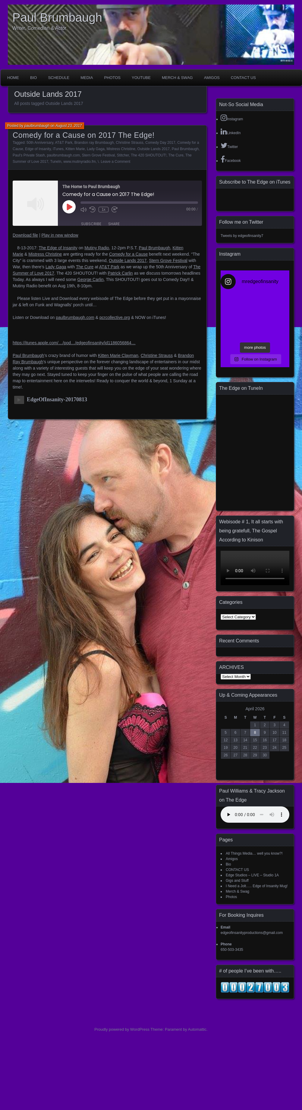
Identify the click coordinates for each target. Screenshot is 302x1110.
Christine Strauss (129, 142)
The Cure (176, 155)
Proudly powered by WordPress (121, 1029)
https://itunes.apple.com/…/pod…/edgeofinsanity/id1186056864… (74, 342)
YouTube (141, 77)
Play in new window (59, 235)
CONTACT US (243, 77)
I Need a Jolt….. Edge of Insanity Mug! (257, 886)
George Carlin (90, 279)
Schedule (58, 77)
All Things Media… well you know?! (254, 853)
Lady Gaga (96, 149)
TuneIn (55, 161)
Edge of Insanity (38, 149)
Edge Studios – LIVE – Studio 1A (252, 875)
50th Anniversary (40, 142)
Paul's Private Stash (29, 155)
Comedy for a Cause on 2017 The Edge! (84, 135)
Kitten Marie (75, 149)
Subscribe (91, 223)
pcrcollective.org (114, 317)
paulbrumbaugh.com (63, 155)
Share (114, 223)
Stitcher (123, 155)
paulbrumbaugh (36, 126)
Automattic (197, 1029)
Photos (112, 77)
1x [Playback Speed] (103, 209)
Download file (25, 235)
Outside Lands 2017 (153, 149)
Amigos (212, 77)
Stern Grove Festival (98, 155)
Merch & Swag (177, 77)
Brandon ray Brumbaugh (94, 142)
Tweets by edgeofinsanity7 (242, 236)
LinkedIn (231, 131)
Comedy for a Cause (128, 254)
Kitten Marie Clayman (118, 355)
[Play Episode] (69, 206)
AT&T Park (64, 142)
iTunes (58, 149)
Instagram (232, 117)
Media (86, 77)
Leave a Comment (115, 161)
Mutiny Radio (96, 247)
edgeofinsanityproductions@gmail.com (252, 933)
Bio (33, 77)
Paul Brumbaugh (57, 17)
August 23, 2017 (68, 126)
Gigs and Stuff (237, 880)
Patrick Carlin (120, 273)
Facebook (231, 159)
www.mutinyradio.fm (79, 161)
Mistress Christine (121, 149)
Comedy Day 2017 (160, 142)
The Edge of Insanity (58, 247)
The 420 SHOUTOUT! (148, 155)
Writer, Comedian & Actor (39, 28)
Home (13, 77)
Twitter (229, 145)
